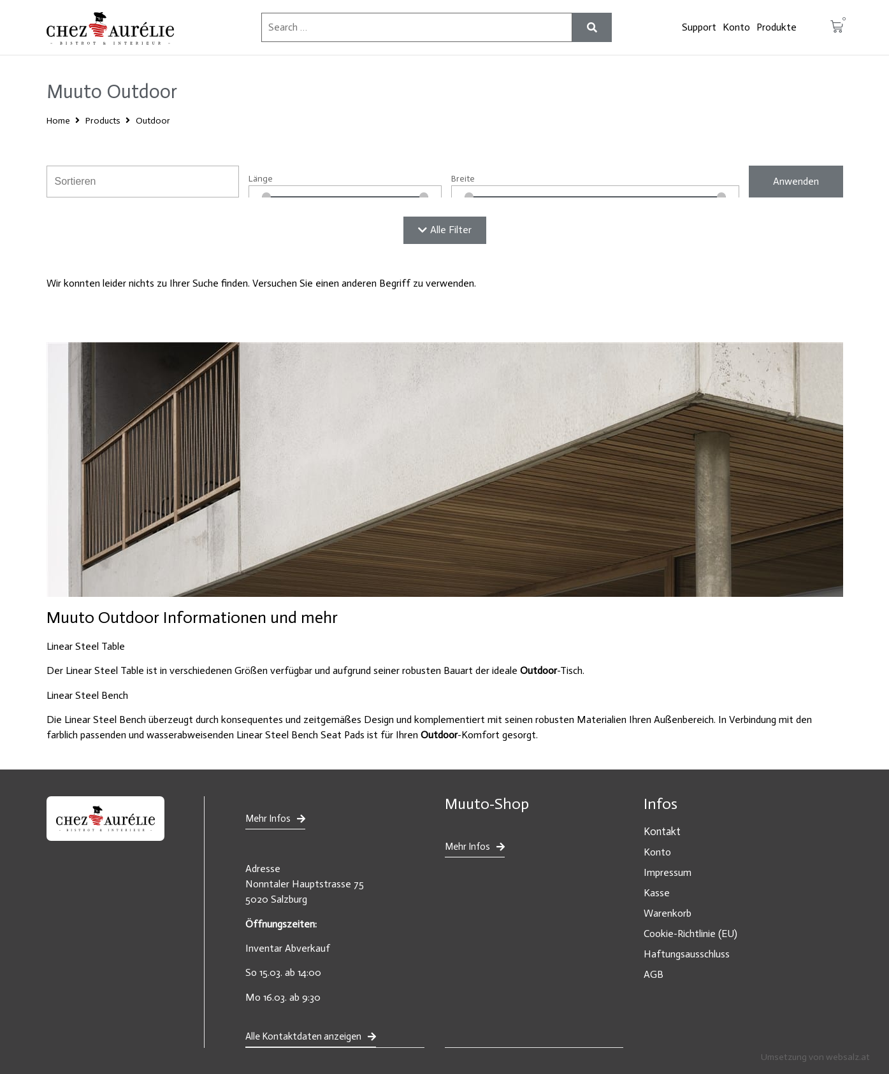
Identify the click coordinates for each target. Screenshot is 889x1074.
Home (58, 120)
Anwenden (796, 181)
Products (102, 120)
